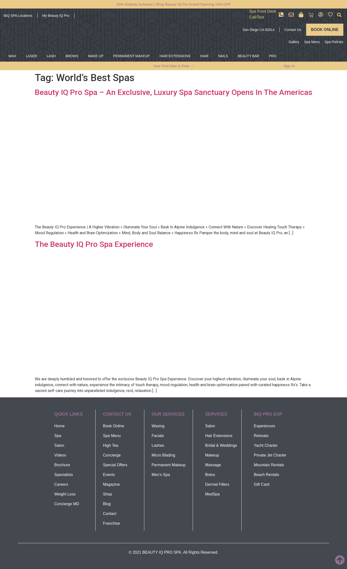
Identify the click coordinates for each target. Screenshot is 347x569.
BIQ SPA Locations (18, 16)
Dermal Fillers (217, 484)
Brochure (62, 465)
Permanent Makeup (169, 465)
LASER (31, 56)
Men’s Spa (161, 475)
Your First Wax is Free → (173, 66)
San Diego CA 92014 (258, 30)
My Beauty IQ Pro (55, 16)
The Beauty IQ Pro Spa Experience (94, 244)
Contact (109, 514)
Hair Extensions (218, 436)
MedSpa (212, 494)
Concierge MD (66, 504)
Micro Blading (163, 455)
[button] (339, 15)
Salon (59, 445)
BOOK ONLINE (324, 30)
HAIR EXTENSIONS (175, 56)
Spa (57, 436)
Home (59, 426)
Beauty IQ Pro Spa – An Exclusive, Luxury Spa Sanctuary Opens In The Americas (173, 92)
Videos (60, 455)
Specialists (63, 475)
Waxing (158, 426)
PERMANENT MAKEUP (131, 56)
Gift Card (261, 484)
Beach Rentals (266, 475)
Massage (213, 465)
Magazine (111, 484)
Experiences (264, 426)
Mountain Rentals (269, 465)
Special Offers (115, 465)
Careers (61, 484)
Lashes (158, 445)
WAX (12, 56)
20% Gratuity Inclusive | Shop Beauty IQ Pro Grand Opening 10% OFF (173, 4)
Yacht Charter (266, 445)
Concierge (112, 455)
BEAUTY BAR (248, 56)
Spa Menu (312, 42)
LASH (51, 56)
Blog (107, 504)
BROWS (71, 56)
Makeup (212, 455)
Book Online (113, 426)
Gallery (294, 42)
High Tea (110, 445)
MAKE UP (95, 56)
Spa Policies (334, 42)
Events (109, 475)
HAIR (204, 56)
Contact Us (292, 30)
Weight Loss (65, 494)
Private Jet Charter (270, 455)
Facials (158, 436)
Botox (210, 475)
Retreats (261, 436)
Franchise (111, 523)
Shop (107, 494)
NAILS (223, 56)
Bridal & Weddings (221, 445)
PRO (272, 56)
